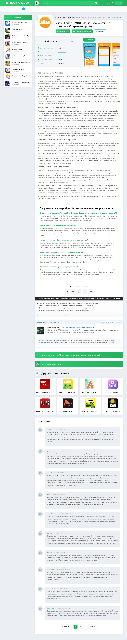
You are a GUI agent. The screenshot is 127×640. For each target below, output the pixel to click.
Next (93, 626)
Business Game (49, 118)
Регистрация (108, 3)
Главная (7, 9)
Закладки (100, 31)
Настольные (62, 52)
